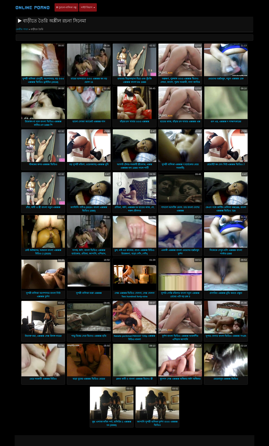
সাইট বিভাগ (88, 7)
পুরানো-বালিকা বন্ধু (66, 7)
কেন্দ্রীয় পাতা (22, 29)
